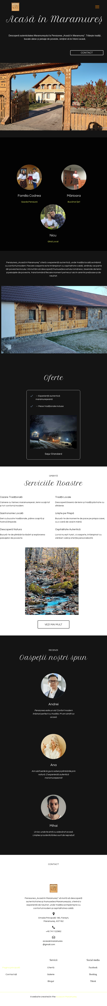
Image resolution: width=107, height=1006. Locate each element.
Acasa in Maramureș (66, 997)
